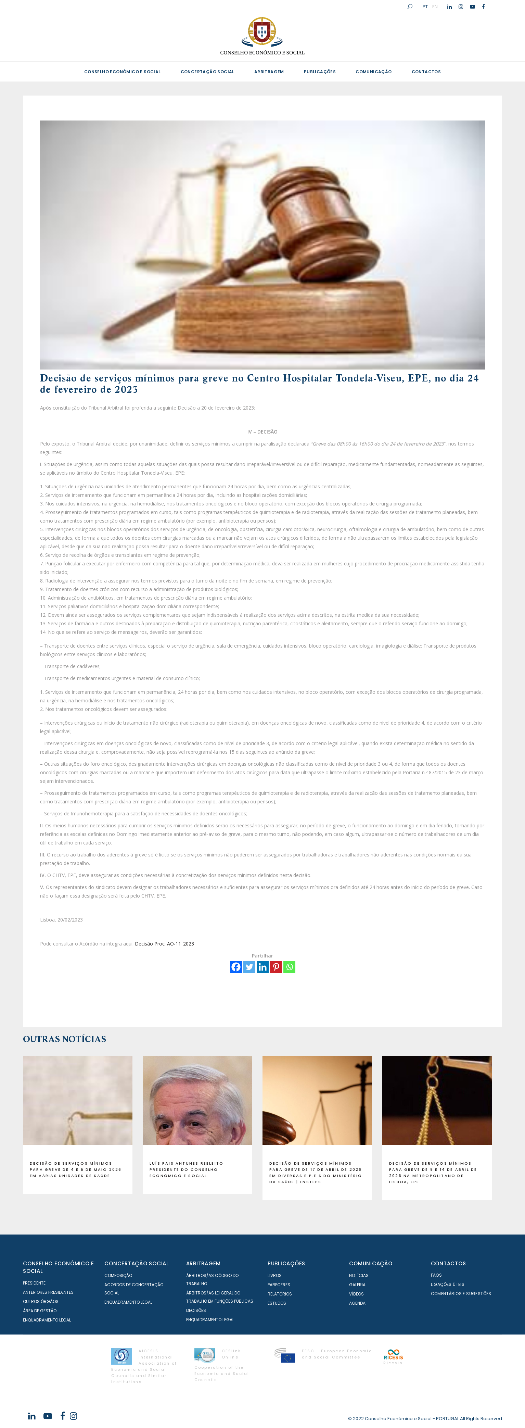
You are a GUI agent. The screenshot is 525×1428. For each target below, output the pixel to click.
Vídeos (356, 1294)
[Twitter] (249, 967)
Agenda (357, 1303)
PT (425, 6)
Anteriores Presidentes (48, 1292)
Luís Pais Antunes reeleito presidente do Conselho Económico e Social (186, 1169)
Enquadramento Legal (47, 1320)
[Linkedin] (263, 967)
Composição (118, 1275)
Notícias (359, 1275)
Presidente (34, 1283)
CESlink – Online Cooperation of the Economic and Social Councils (221, 1365)
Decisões (196, 1310)
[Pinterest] (276, 967)
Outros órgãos (41, 1301)
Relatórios (280, 1294)
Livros (275, 1275)
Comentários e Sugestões (461, 1294)
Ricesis (392, 1363)
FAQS (436, 1275)
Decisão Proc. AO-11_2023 (164, 943)
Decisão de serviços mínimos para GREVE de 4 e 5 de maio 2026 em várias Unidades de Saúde (75, 1169)
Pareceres (279, 1285)
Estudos (277, 1303)
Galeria (357, 1285)
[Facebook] (236, 967)
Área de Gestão (39, 1311)
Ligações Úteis (448, 1284)
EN (435, 6)
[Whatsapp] (289, 967)
